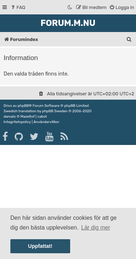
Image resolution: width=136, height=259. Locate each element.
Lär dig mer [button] (95, 227)
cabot (42, 116)
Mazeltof (27, 116)
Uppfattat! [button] (40, 246)
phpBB (23, 106)
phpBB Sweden (55, 111)
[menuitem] (17, 7)
